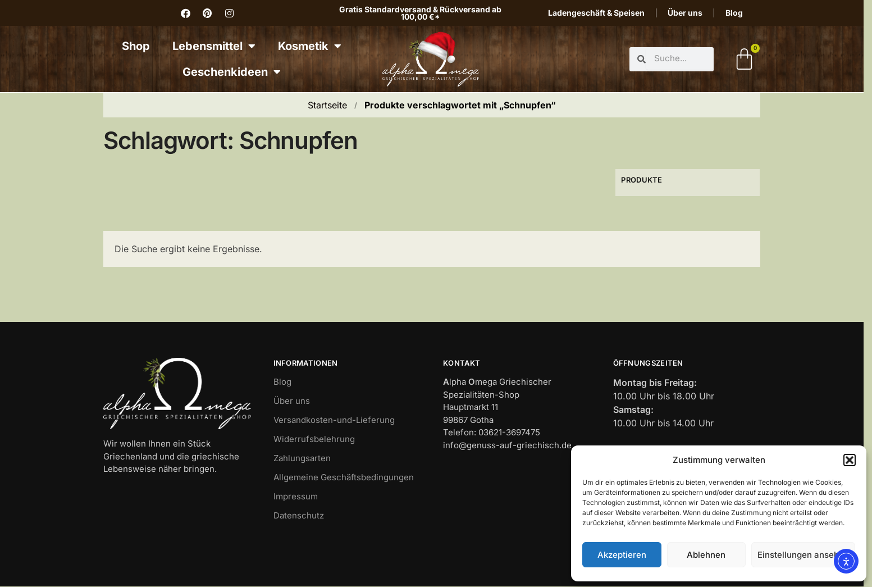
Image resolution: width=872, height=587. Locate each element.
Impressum (295, 496)
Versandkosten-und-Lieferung (334, 420)
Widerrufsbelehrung (314, 439)
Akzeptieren (621, 554)
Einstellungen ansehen (803, 554)
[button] (849, 460)
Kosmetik (309, 46)
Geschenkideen (231, 72)
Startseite (327, 105)
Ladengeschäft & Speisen (596, 12)
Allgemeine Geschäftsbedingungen (343, 477)
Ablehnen (706, 554)
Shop (136, 46)
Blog (734, 12)
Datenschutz (298, 515)
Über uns (685, 12)
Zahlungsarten (302, 458)
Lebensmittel (213, 46)
